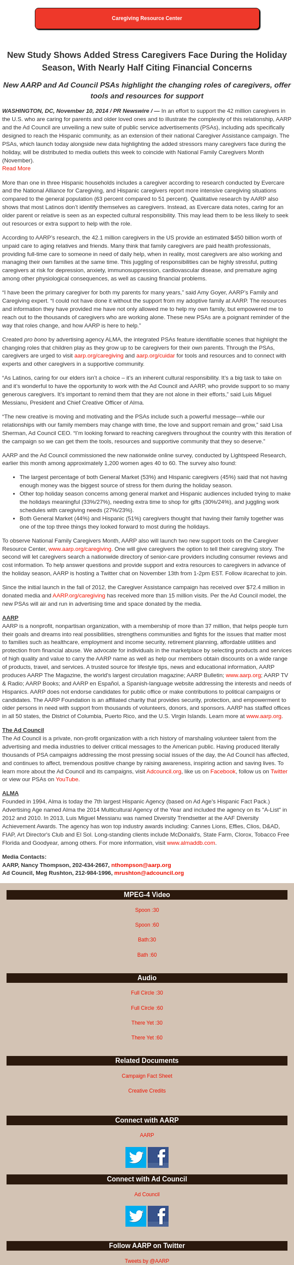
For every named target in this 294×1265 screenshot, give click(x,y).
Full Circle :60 (147, 1008)
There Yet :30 (147, 1023)
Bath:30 (147, 940)
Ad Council (146, 1194)
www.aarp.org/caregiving (79, 549)
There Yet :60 (147, 1038)
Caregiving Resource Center (147, 18)
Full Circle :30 (147, 993)
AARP (147, 1135)
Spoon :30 (147, 910)
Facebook (223, 771)
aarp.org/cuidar (155, 355)
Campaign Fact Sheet (147, 1076)
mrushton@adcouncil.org (149, 873)
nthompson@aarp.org (141, 865)
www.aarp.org (243, 675)
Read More (16, 168)
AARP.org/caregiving (79, 595)
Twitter (278, 771)
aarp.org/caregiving (99, 355)
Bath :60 (147, 955)
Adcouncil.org (163, 771)
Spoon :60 (147, 925)
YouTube (67, 779)
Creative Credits (147, 1091)
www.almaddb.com (191, 843)
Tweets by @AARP (147, 1261)
